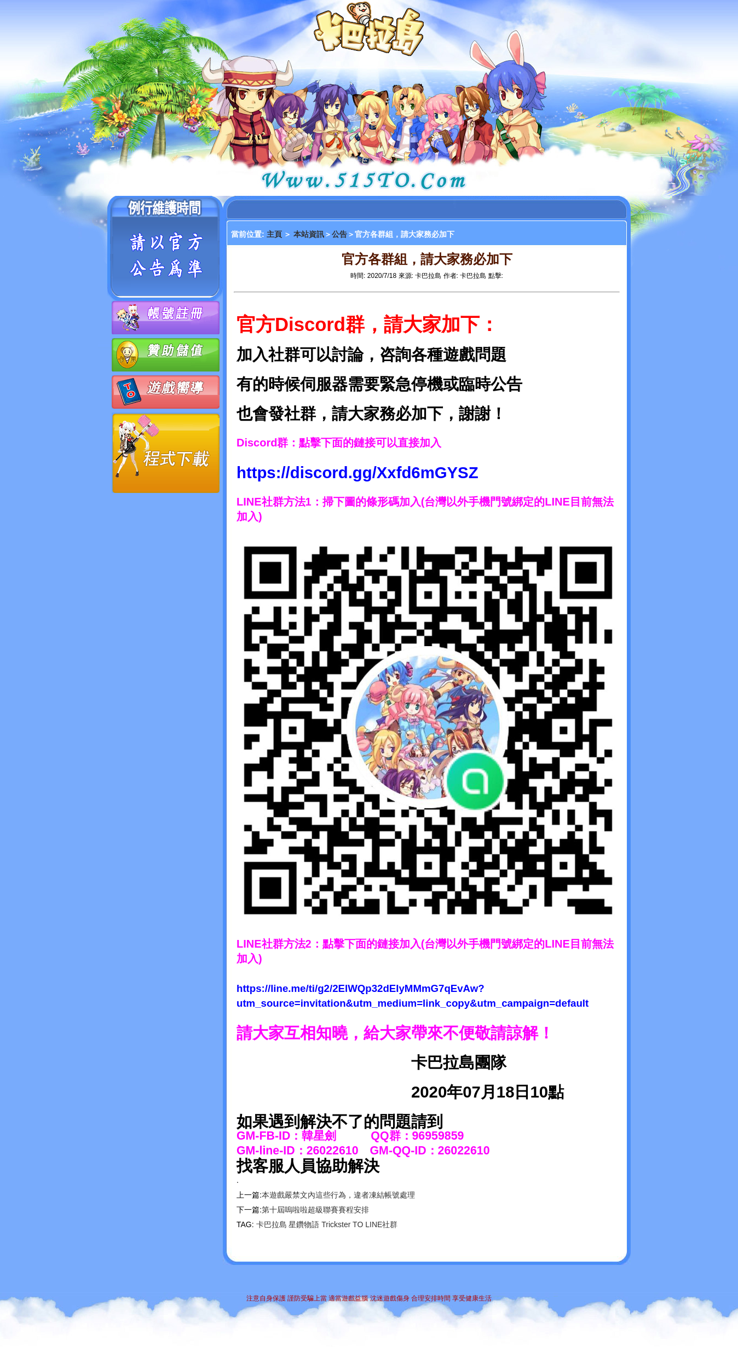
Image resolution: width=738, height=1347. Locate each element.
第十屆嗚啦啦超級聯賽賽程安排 (315, 1209)
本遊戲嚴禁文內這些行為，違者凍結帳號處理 (338, 1195)
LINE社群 (381, 1224)
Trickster (335, 1224)
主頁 (275, 234)
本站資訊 (308, 234)
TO (358, 1224)
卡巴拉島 (271, 1224)
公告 (339, 234)
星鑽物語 (304, 1224)
